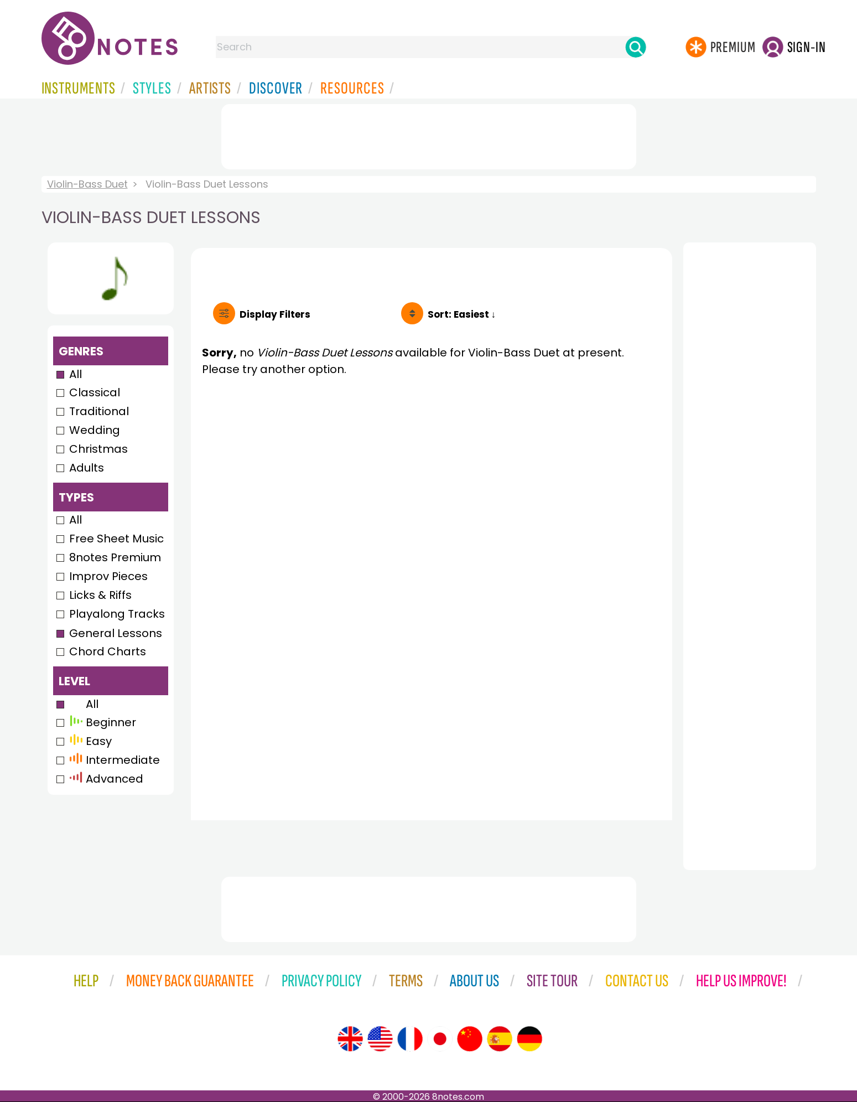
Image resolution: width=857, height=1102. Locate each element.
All (75, 374)
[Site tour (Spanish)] (499, 1039)
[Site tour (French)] (410, 1039)
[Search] (635, 47)
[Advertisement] (428, 134)
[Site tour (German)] (529, 1039)
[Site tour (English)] (350, 1039)
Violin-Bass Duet (87, 184)
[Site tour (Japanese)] (440, 1039)
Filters (275, 314)
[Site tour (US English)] (380, 1039)
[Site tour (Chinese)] (470, 1039)
